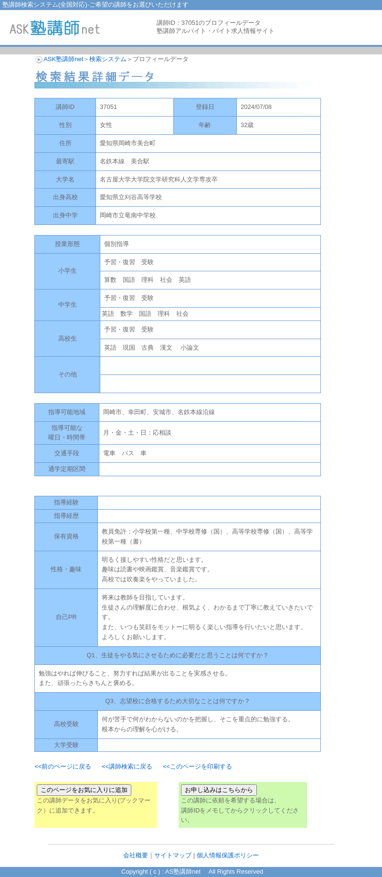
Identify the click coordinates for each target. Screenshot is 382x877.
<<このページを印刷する (197, 766)
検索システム (108, 59)
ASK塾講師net (63, 59)
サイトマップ (172, 855)
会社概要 (135, 855)
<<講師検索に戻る (127, 766)
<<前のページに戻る (62, 766)
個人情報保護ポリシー (228, 855)
